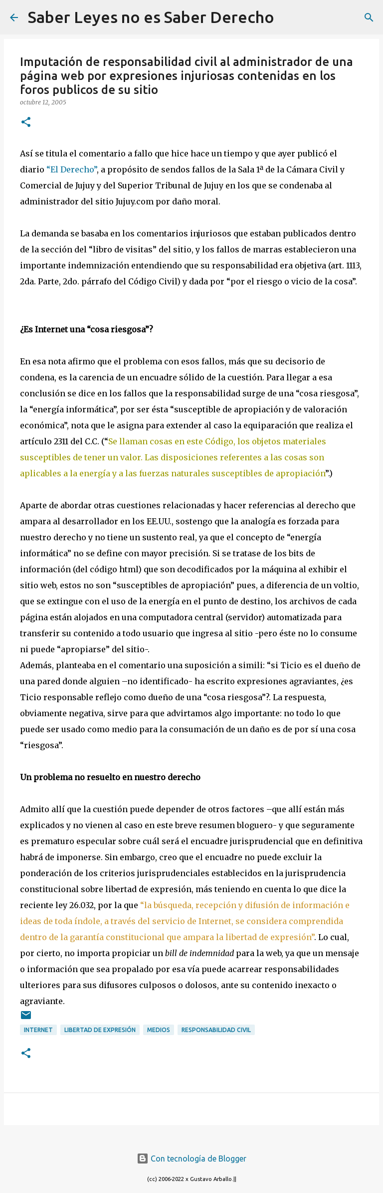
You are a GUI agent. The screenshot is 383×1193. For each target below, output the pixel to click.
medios (158, 1030)
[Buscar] (288, 17)
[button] (26, 122)
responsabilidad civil (216, 1030)
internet (38, 1030)
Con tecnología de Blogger (191, 1158)
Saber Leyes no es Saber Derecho (151, 17)
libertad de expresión (100, 1030)
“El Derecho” (71, 169)
